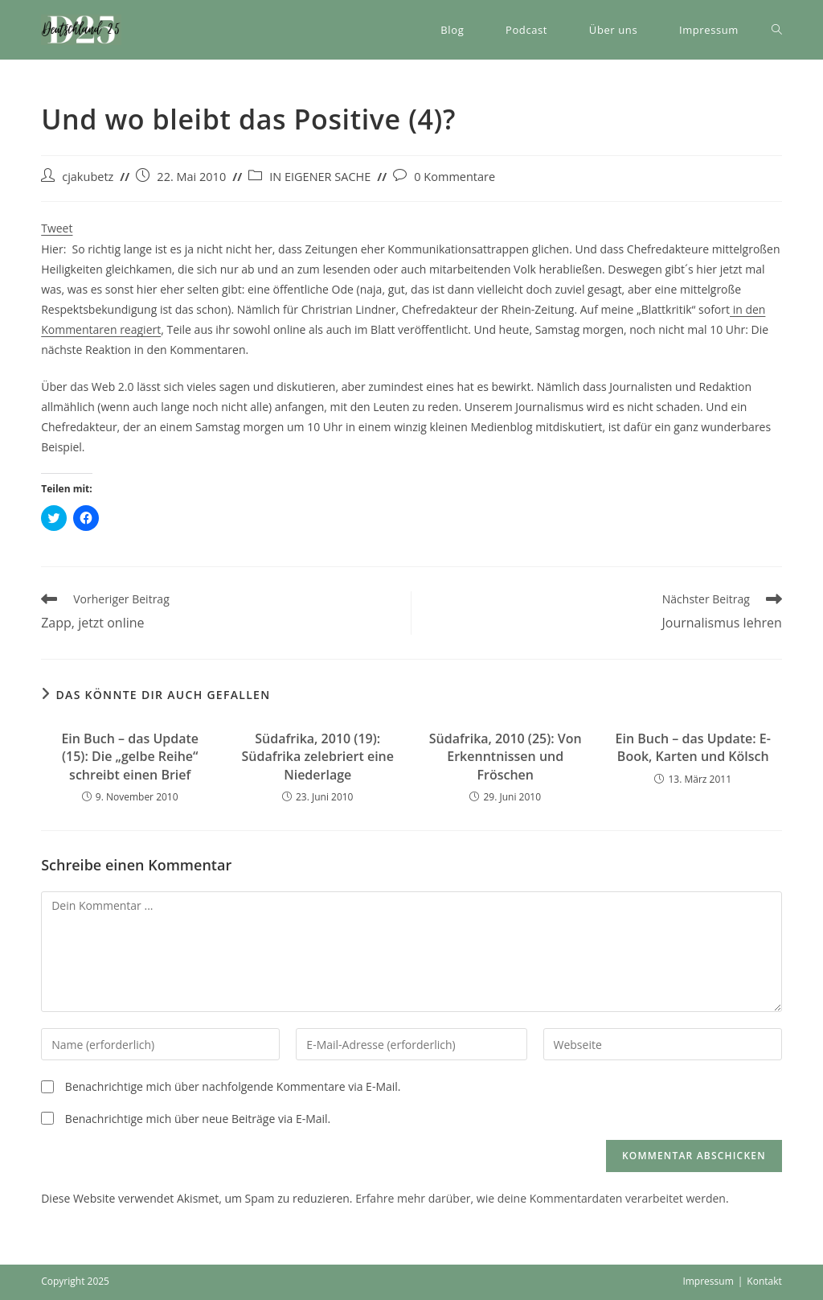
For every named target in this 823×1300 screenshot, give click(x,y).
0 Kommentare (454, 176)
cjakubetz (87, 176)
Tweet (56, 228)
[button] (81, 29)
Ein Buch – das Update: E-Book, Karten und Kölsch (693, 747)
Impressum (707, 1281)
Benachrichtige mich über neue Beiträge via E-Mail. (197, 1118)
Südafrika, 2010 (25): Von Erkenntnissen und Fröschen (505, 757)
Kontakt (764, 1281)
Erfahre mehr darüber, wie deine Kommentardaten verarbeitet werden (540, 1198)
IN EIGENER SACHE (320, 176)
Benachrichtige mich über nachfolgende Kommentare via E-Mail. (233, 1086)
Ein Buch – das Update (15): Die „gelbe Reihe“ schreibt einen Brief (130, 757)
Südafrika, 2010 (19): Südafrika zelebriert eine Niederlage (317, 757)
